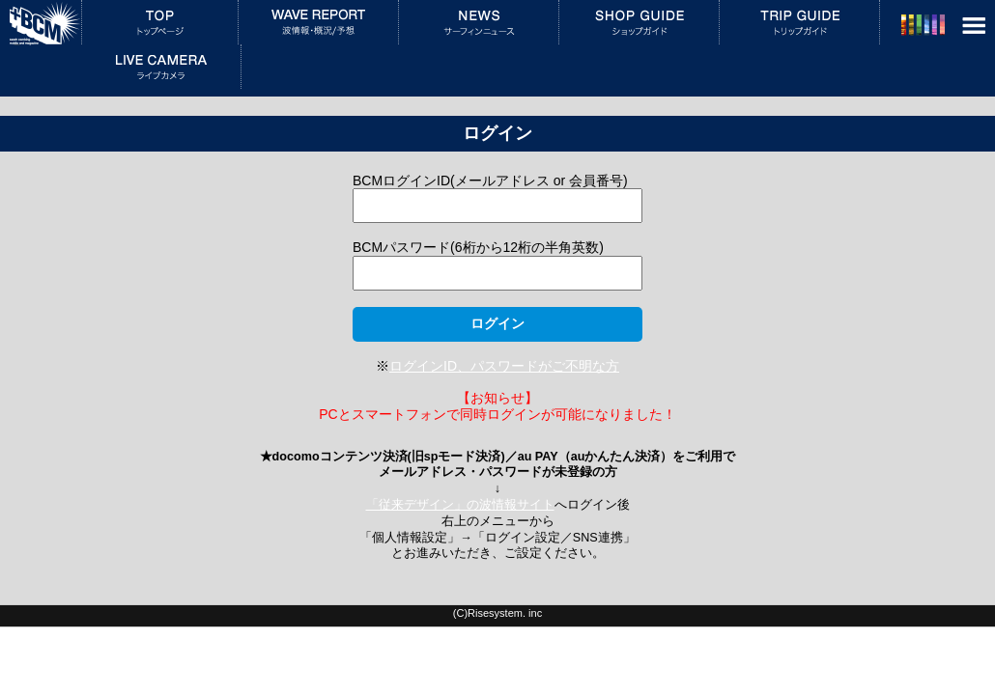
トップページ (160, 22)
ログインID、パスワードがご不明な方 (504, 366)
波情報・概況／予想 (318, 22)
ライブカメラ (161, 66)
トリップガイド (799, 22)
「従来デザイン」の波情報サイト (460, 505)
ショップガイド (639, 22)
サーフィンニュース (478, 22)
